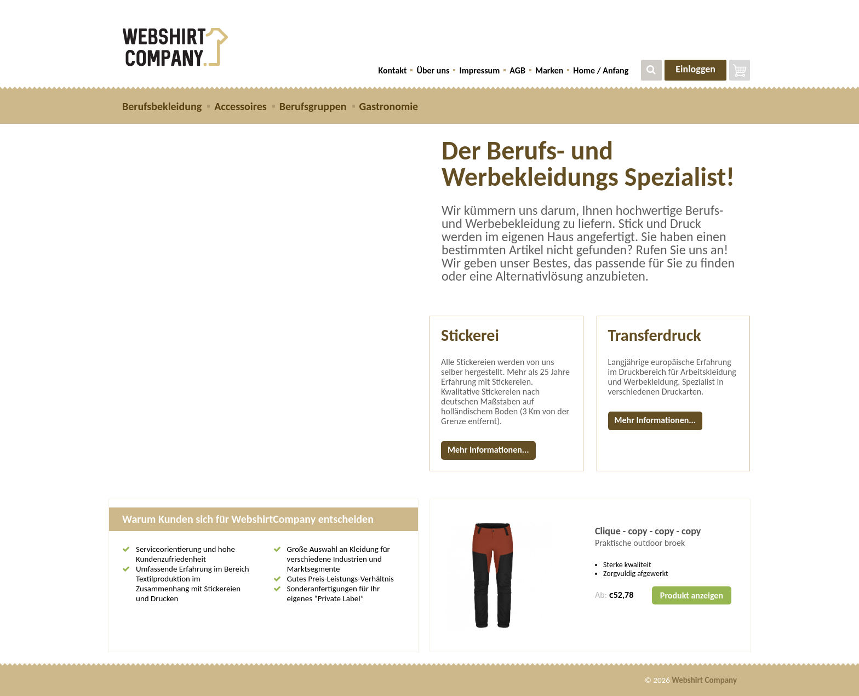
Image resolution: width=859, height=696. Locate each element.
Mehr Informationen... (488, 449)
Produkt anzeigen (691, 595)
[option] (590, 575)
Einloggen (695, 69)
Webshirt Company (704, 680)
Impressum (479, 70)
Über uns (432, 70)
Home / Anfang (600, 70)
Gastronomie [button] (389, 106)
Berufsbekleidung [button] (162, 106)
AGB (517, 70)
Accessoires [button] (240, 106)
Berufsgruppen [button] (313, 106)
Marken (549, 70)
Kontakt (393, 70)
